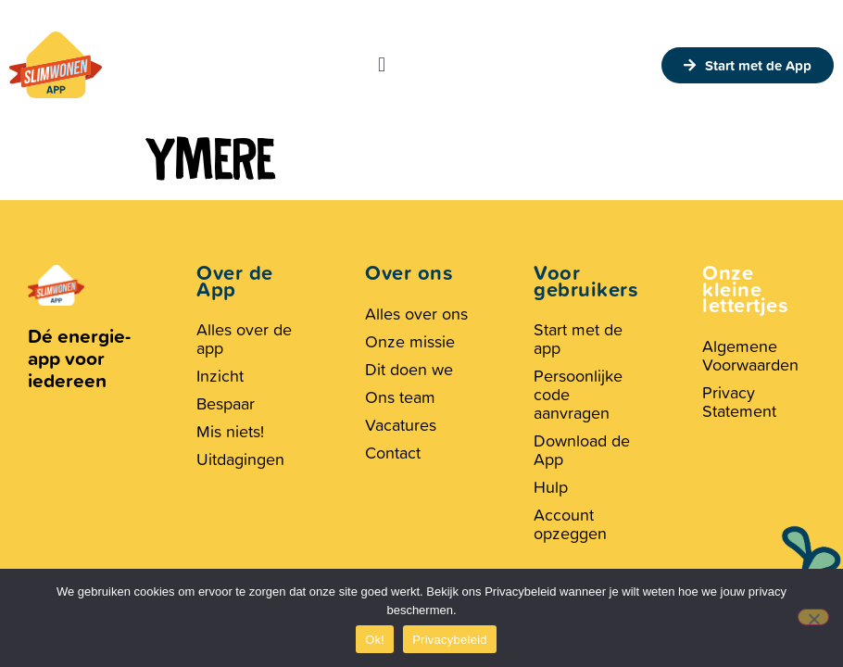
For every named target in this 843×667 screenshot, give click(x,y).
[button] (381, 65)
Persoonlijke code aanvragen (578, 394)
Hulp (551, 486)
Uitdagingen (240, 459)
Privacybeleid (449, 640)
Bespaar (225, 403)
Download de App (582, 450)
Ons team (400, 397)
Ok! (374, 640)
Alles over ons (416, 313)
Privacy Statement (739, 401)
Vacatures (400, 424)
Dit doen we (409, 369)
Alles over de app (244, 338)
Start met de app (578, 338)
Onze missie (410, 341)
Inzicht (220, 375)
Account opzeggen (570, 524)
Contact (393, 452)
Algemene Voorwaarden (750, 355)
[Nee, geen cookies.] (813, 617)
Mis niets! (230, 431)
